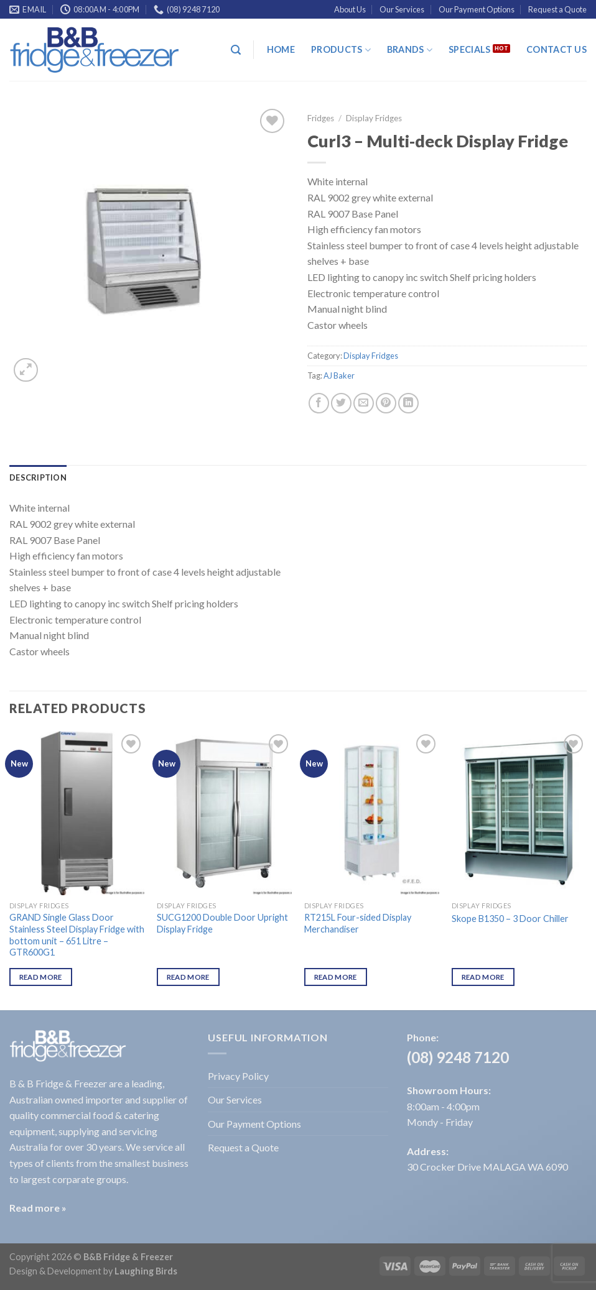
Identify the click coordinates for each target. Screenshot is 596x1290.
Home (281, 49)
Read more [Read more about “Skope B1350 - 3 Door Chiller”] (483, 977)
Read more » (38, 1208)
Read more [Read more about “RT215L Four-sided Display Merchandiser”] (335, 977)
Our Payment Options (477, 9)
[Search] (236, 50)
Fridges (320, 118)
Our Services (401, 9)
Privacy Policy (238, 1076)
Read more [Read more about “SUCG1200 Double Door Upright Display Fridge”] (188, 977)
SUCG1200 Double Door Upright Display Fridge (222, 923)
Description (38, 477)
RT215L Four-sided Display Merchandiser (357, 923)
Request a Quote (557, 9)
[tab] (38, 477)
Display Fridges (374, 118)
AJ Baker (339, 375)
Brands (409, 50)
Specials (469, 49)
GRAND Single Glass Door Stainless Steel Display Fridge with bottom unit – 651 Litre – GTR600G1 (76, 934)
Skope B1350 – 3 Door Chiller (510, 918)
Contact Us (556, 49)
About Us (350, 9)
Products (341, 50)
